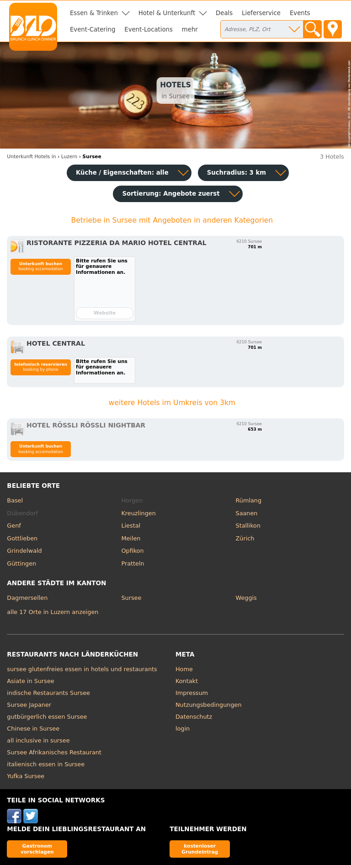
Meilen (130, 538)
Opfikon (132, 550)
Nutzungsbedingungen (209, 704)
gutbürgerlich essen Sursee (47, 716)
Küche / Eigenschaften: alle (122, 172)
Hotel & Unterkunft (166, 13)
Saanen (247, 513)
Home (184, 669)
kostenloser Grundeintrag (199, 848)
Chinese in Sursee (33, 728)
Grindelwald (24, 550)
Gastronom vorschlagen (37, 848)
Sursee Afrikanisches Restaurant (54, 752)
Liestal (130, 525)
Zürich (245, 538)
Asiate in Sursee (30, 681)
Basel (15, 500)
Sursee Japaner (29, 704)
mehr (190, 29)
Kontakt (187, 681)
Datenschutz (194, 716)
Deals (224, 13)
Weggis (246, 597)
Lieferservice (261, 13)
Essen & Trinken (94, 13)
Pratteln (132, 563)
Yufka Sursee (25, 776)
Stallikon (248, 525)
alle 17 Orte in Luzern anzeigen (52, 612)
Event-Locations (148, 29)
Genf (14, 525)
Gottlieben (22, 538)
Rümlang (248, 500)
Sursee (131, 597)
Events (300, 13)
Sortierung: (170, 193)
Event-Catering (92, 29)
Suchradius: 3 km (236, 172)
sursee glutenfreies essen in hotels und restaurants (82, 669)
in (31, 157)
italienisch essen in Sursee (46, 764)
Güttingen (21, 563)
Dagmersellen (27, 597)
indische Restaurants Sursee (48, 692)
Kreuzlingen (138, 513)
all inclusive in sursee (38, 740)
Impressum (192, 692)
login (183, 728)
